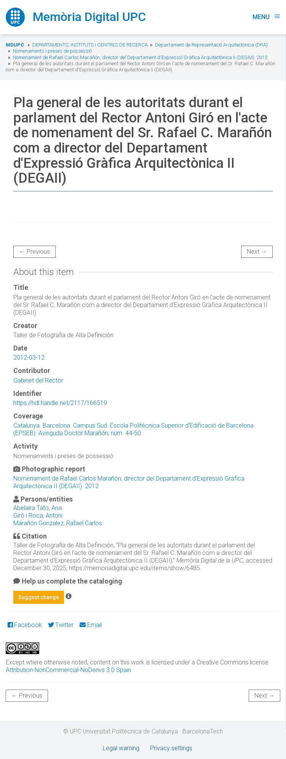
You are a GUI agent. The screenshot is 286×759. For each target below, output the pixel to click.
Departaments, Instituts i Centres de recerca (90, 45)
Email (90, 625)
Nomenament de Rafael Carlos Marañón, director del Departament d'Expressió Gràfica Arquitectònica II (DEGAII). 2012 (140, 57)
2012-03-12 (29, 357)
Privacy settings (171, 748)
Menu (266, 17)
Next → (257, 251)
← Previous (34, 251)
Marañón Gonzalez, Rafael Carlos (57, 523)
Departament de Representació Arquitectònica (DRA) (211, 45)
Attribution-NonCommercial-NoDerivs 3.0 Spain (68, 670)
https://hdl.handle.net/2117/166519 (60, 403)
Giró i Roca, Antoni (37, 515)
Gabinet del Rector (38, 380)
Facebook (25, 625)
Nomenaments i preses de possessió (52, 51)
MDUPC (15, 45)
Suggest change (38, 597)
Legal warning (121, 748)
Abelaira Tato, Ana (37, 507)
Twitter (60, 625)
